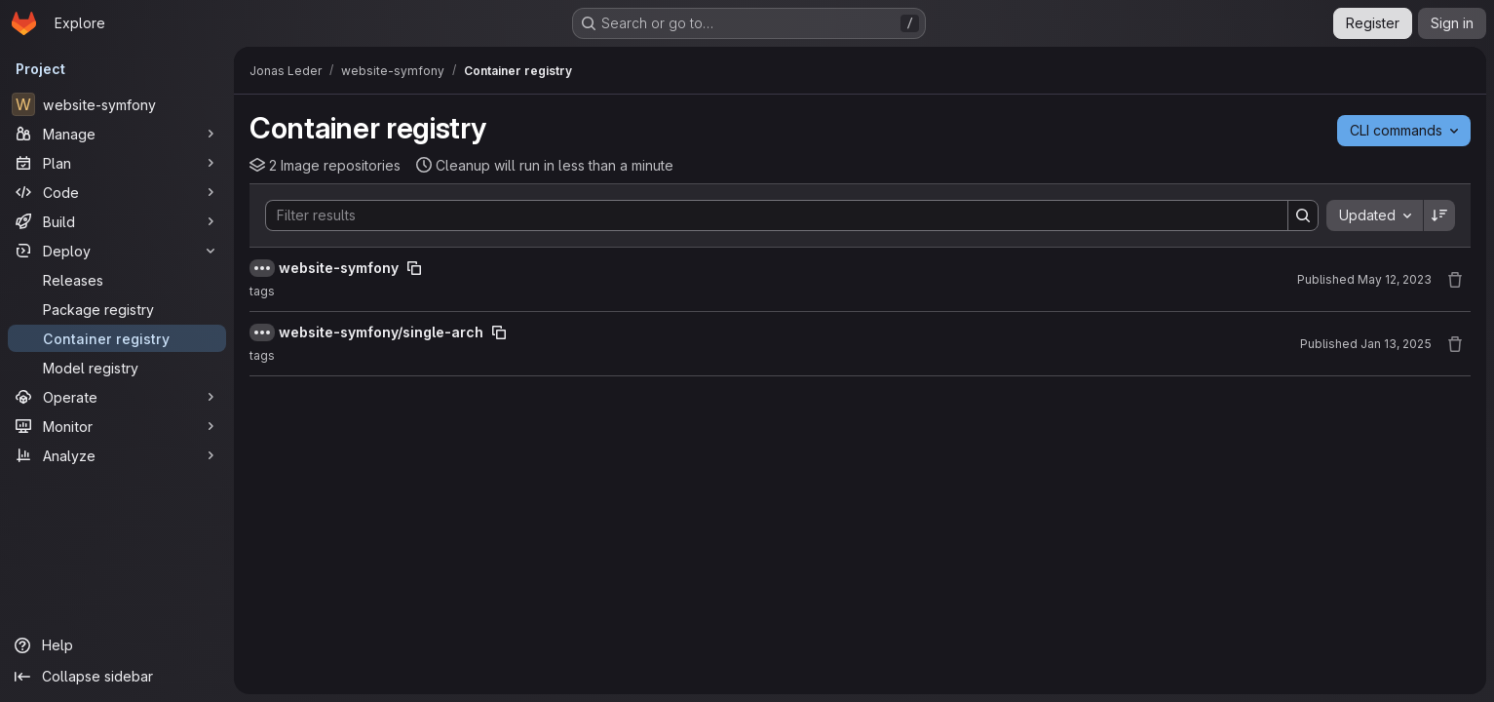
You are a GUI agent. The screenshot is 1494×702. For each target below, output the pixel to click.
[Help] (117, 645)
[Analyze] (117, 455)
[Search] (767, 215)
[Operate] (117, 396)
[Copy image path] (414, 268)
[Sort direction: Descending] (1439, 215)
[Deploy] (117, 250)
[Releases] (117, 279)
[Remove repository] (1455, 279)
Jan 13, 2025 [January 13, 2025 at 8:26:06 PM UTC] (1396, 343)
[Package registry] (117, 309)
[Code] (117, 192)
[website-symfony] (117, 104)
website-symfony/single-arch (381, 332)
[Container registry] (117, 338)
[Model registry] (117, 367)
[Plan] (117, 162)
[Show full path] (262, 268)
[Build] (117, 221)
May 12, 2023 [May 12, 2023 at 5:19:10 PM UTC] (1395, 279)
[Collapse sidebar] (117, 676)
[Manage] (117, 133)
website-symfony (339, 267)
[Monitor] (117, 426)
